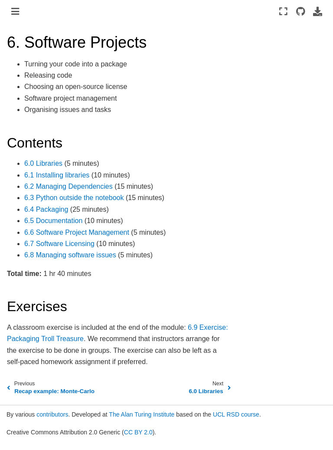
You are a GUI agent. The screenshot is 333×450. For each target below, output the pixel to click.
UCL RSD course (236, 414)
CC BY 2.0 (138, 432)
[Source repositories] (300, 11)
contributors (52, 414)
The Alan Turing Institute (141, 414)
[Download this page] (318, 11)
